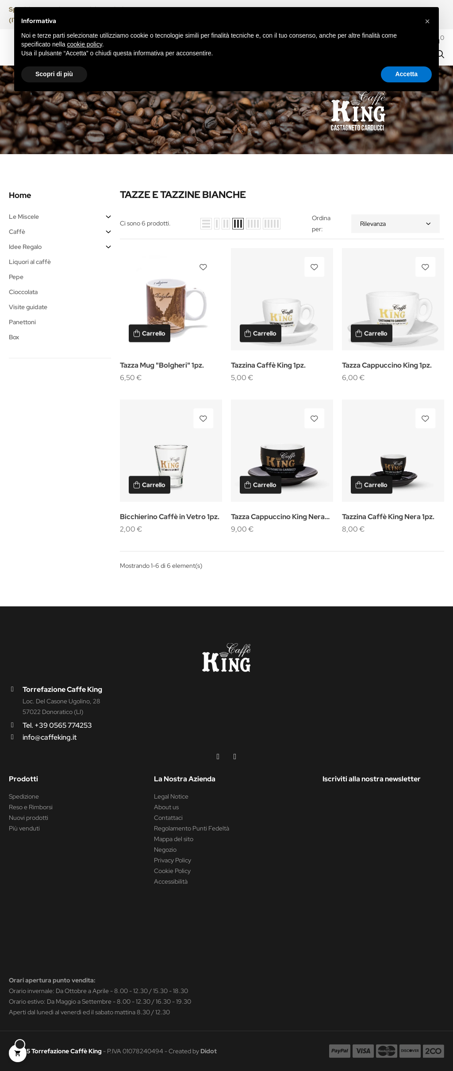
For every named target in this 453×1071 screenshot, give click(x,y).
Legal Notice (171, 796)
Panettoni (22, 322)
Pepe (16, 277)
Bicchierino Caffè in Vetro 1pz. (169, 516)
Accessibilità (171, 881)
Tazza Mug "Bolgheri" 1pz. (162, 365)
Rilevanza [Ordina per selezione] (395, 224)
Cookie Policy (172, 871)
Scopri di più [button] (54, 74)
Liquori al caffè (30, 262)
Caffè (17, 232)
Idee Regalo (25, 247)
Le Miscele (24, 217)
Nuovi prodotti (28, 818)
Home (20, 195)
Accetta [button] (406, 74)
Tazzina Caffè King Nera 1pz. (388, 516)
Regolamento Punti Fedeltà (191, 828)
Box (14, 337)
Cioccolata (23, 292)
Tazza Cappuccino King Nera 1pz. (278, 517)
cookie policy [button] (84, 44)
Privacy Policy (172, 860)
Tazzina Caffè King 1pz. (268, 365)
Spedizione (24, 796)
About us (166, 807)
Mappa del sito (173, 839)
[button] (427, 21)
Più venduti (24, 828)
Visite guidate (28, 307)
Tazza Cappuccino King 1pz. (387, 365)
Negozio (165, 850)
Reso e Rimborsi (31, 807)
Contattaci (168, 818)
